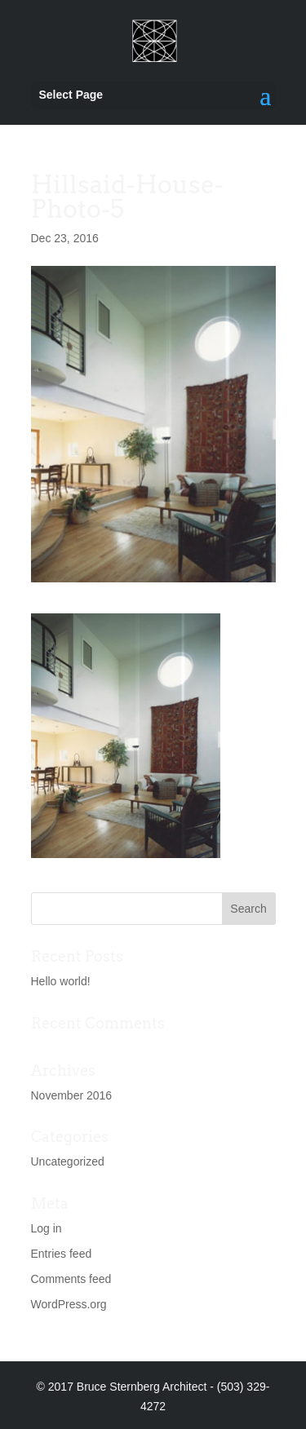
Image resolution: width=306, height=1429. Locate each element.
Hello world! (61, 981)
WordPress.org (69, 1304)
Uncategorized (67, 1161)
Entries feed (61, 1253)
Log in (46, 1228)
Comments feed (71, 1278)
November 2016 (72, 1095)
